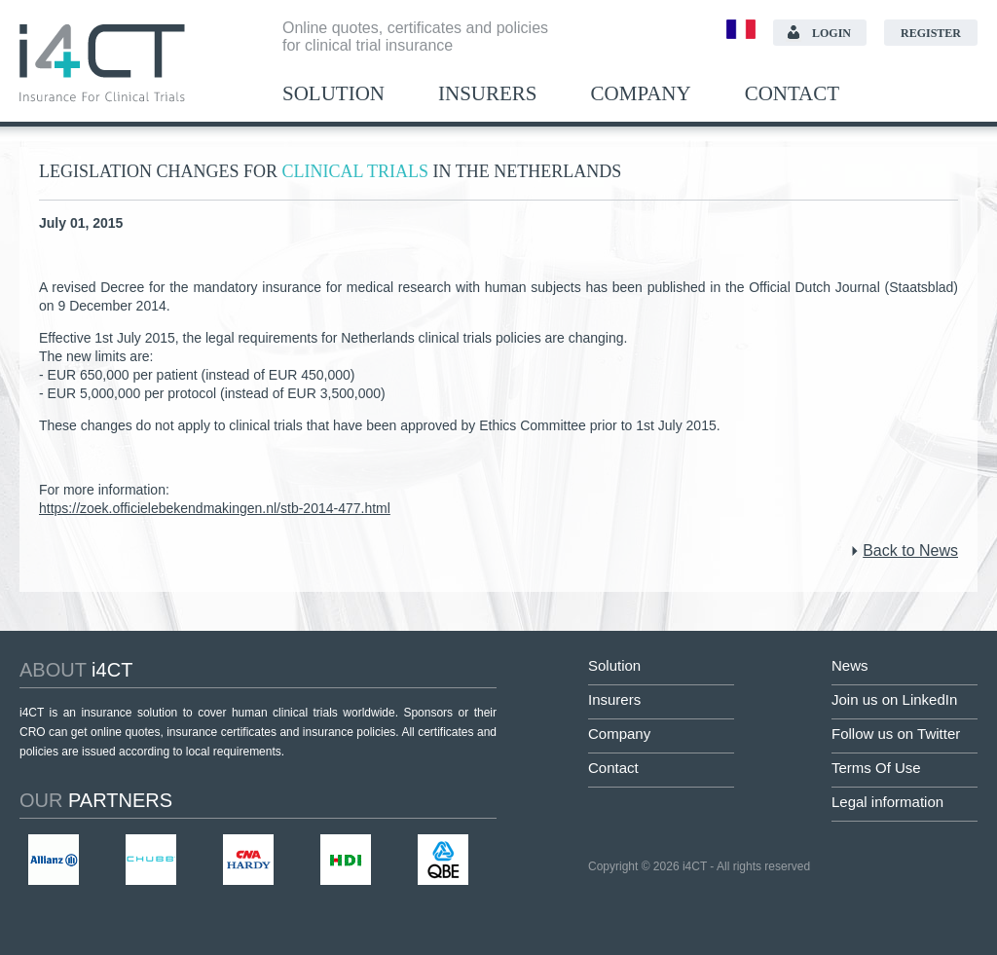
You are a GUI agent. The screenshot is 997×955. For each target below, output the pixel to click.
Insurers (487, 94)
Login (831, 33)
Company (641, 94)
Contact (792, 94)
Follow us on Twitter (895, 733)
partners (95, 800)
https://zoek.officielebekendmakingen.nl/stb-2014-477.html (214, 508)
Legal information (887, 801)
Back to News (910, 550)
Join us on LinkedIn (894, 699)
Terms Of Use (876, 767)
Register (931, 33)
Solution (333, 94)
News (849, 665)
